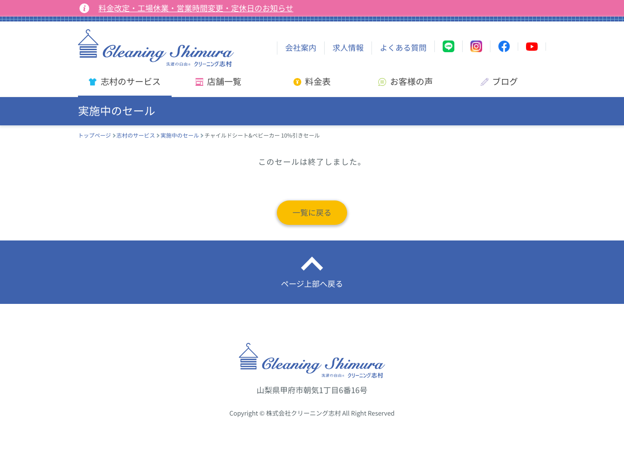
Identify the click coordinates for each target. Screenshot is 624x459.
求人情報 (348, 48)
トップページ (94, 135)
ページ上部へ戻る (312, 284)
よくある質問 (403, 48)
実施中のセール (179, 135)
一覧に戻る (312, 213)
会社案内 (300, 48)
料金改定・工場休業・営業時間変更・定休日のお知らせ (195, 8)
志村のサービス (136, 135)
